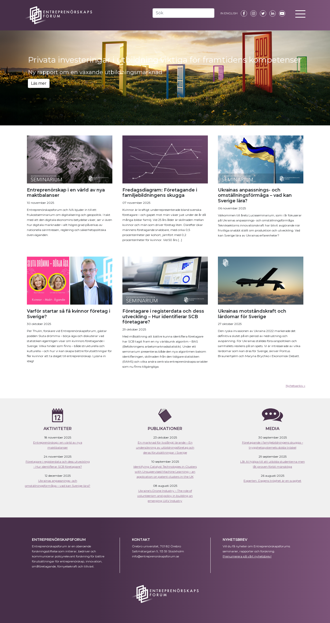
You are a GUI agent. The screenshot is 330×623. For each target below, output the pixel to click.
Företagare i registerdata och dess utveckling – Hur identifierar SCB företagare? (163, 316)
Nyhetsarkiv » (295, 386)
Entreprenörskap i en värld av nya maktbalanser (66, 192)
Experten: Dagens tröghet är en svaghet (272, 481)
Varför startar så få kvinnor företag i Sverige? (68, 313)
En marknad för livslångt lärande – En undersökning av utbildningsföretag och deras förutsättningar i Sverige (165, 447)
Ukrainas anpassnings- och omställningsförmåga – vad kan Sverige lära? (255, 195)
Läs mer (38, 83)
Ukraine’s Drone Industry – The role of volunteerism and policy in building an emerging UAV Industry (165, 496)
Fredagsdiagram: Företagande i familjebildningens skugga (159, 192)
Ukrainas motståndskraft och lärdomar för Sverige (252, 313)
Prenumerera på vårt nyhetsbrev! (247, 556)
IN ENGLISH (229, 13)
